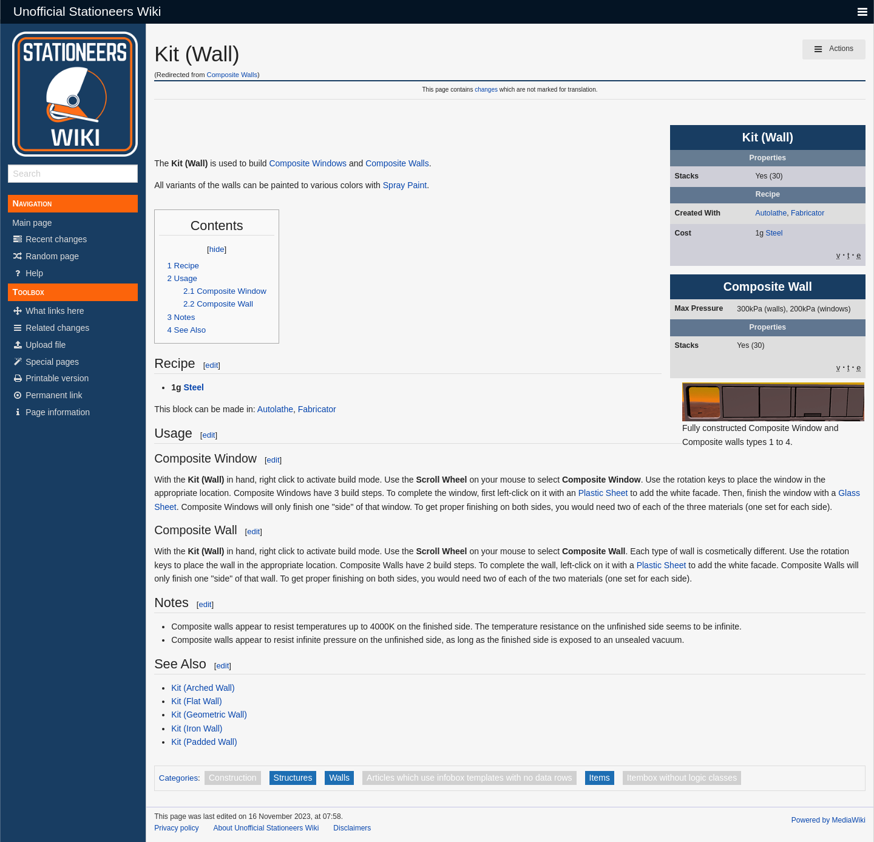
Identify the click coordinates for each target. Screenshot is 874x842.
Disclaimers (352, 828)
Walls (339, 778)
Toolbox (28, 292)
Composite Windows (308, 163)
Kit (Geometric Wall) (209, 714)
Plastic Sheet (603, 493)
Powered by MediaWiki (828, 820)
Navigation (32, 203)
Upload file (39, 345)
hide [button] (217, 249)
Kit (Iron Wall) (196, 728)
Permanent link (47, 395)
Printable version (50, 378)
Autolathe (771, 213)
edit (211, 365)
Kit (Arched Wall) (203, 688)
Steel (774, 233)
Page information (51, 412)
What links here (48, 311)
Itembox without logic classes (682, 778)
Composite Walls (232, 74)
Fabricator (807, 213)
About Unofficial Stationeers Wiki (266, 828)
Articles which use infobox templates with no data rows (469, 778)
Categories (178, 778)
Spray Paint (405, 185)
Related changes (50, 328)
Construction (233, 778)
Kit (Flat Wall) (196, 701)
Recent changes (49, 239)
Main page (32, 223)
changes (486, 89)
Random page (45, 256)
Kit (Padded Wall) (204, 742)
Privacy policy (176, 828)
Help (27, 273)
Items (599, 778)
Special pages (45, 362)
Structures (293, 778)
